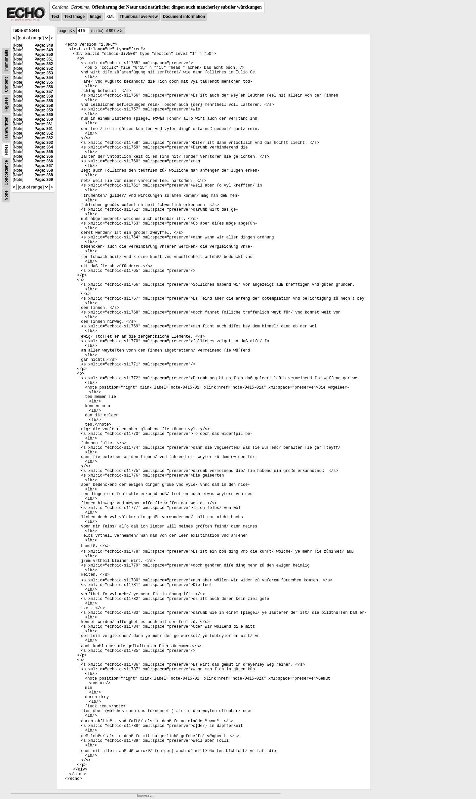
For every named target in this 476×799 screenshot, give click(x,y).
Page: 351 (43, 59)
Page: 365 (43, 151)
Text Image (74, 16)
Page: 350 (43, 54)
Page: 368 (43, 170)
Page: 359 (43, 110)
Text (55, 16)
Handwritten (6, 128)
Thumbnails (6, 61)
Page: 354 (43, 77)
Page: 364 (43, 147)
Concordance (6, 173)
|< (70, 30)
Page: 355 (43, 82)
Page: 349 (43, 50)
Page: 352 (43, 64)
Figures (6, 104)
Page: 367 (43, 165)
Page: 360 (43, 114)
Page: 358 (43, 96)
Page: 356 (43, 87)
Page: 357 (43, 91)
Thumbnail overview (139, 16)
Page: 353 (43, 73)
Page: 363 (43, 142)
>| (121, 30)
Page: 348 (43, 45)
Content (6, 84)
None (6, 195)
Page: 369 (43, 179)
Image (95, 16)
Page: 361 (43, 124)
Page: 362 (43, 133)
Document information (184, 16)
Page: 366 (43, 156)
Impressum (145, 795)
